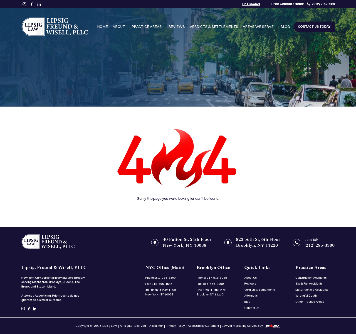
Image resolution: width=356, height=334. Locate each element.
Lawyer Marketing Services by (251, 326)
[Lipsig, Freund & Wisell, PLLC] (54, 26)
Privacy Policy (175, 325)
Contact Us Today (314, 26)
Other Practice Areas (309, 301)
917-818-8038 (217, 277)
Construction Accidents (310, 277)
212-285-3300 (165, 277)
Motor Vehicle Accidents (311, 289)
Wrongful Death (306, 295)
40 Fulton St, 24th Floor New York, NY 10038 (160, 292)
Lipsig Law (109, 325)
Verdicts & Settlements (214, 26)
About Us (250, 277)
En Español (251, 4)
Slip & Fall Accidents (308, 283)
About (119, 26)
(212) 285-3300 (321, 4)
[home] (48, 242)
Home (102, 26)
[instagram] (24, 4)
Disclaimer (156, 325)
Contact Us (251, 308)
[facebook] (32, 4)
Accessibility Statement (203, 325)
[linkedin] (39, 4)
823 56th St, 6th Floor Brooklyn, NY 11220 (211, 292)
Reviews (176, 26)
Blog (285, 26)
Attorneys (250, 295)
